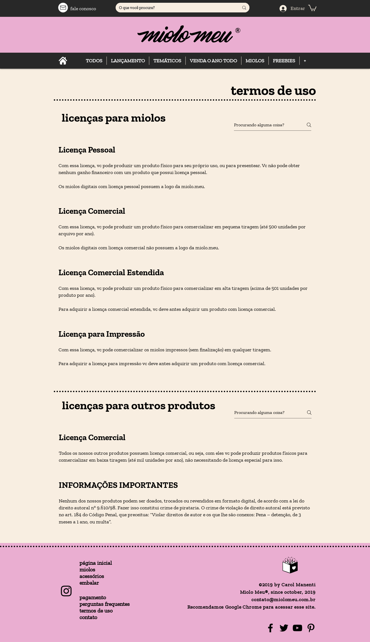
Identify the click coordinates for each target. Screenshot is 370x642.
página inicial (95, 563)
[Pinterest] (311, 628)
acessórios (91, 576)
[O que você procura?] (173, 8)
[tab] (184, 260)
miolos (87, 569)
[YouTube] (297, 628)
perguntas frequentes (104, 604)
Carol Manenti (298, 585)
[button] (312, 7)
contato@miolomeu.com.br (283, 599)
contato (88, 617)
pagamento (92, 597)
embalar (89, 582)
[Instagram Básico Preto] (66, 591)
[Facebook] (270, 628)
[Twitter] (284, 628)
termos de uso (96, 610)
